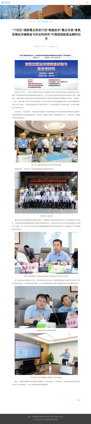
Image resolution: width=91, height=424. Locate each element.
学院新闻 (45, 21)
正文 (51, 21)
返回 (78, 400)
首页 (38, 21)
